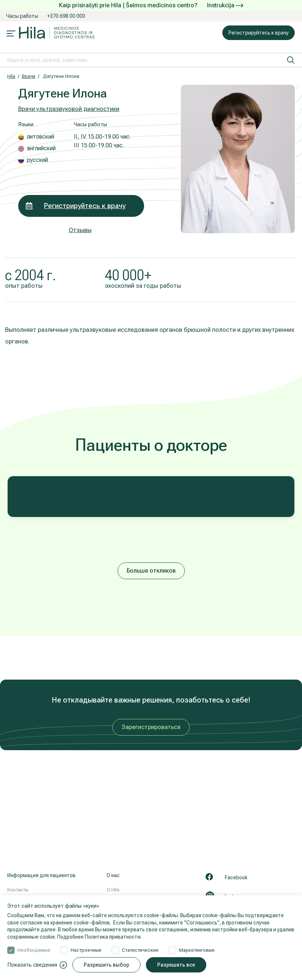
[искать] (291, 60)
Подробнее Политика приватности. (99, 937)
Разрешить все (176, 965)
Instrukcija (225, 5)
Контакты (17, 889)
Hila (11, 76)
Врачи (28, 76)
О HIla (113, 889)
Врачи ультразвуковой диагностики (68, 108)
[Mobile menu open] (11, 34)
